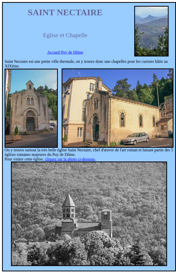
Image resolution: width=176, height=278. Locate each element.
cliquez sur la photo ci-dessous (70, 159)
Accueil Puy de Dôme (65, 52)
